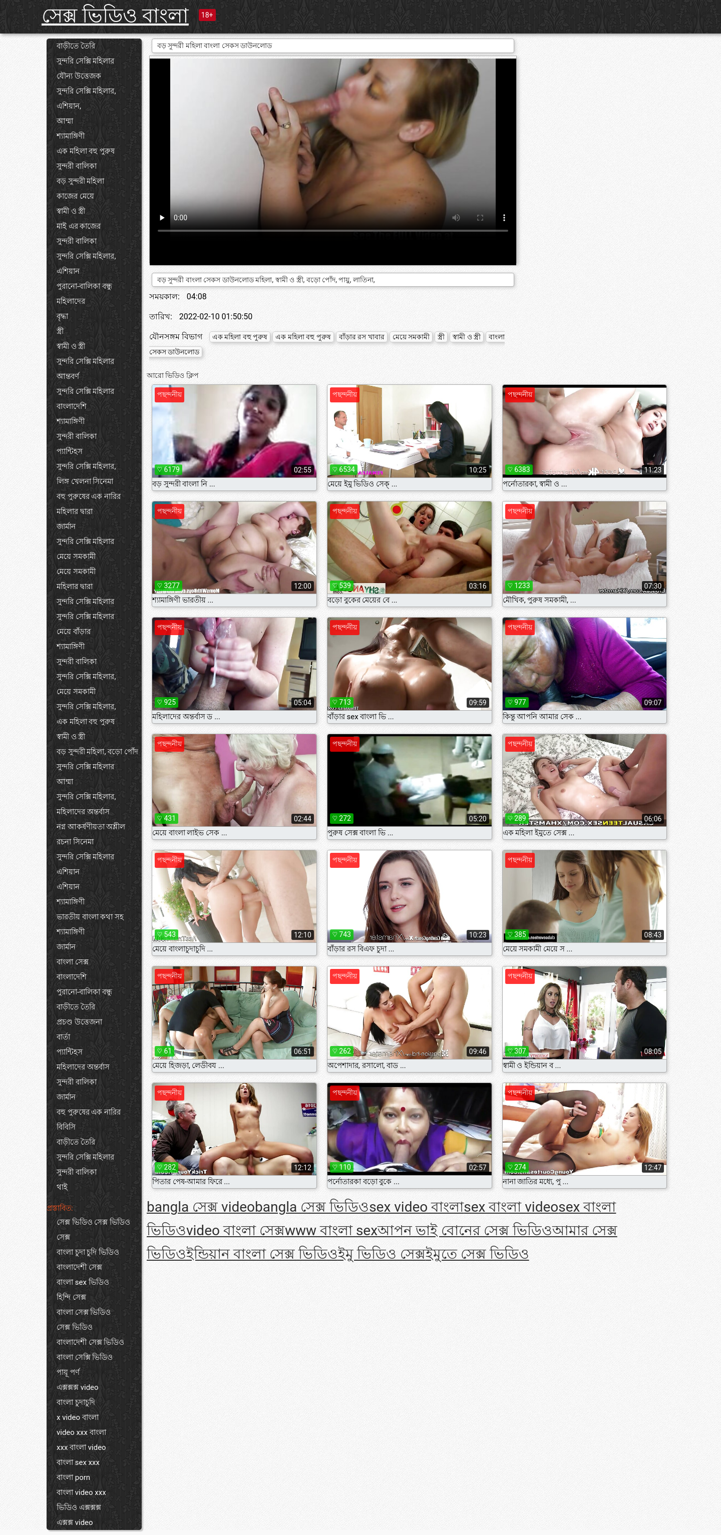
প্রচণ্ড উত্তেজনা (79, 1021)
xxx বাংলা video (81, 1447)
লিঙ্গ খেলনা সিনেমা (85, 481)
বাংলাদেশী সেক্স (79, 1267)
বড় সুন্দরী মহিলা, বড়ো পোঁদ (97, 751)
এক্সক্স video (75, 1522)
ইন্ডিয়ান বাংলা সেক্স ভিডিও (262, 1254)
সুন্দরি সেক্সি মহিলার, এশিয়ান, (86, 99)
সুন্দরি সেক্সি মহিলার (85, 61)
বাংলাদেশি (72, 406)
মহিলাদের (71, 301)
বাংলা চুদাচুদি (76, 1402)
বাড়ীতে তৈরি (76, 46)
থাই (62, 1187)
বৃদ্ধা (62, 316)
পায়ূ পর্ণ (68, 1372)
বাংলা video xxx (81, 1492)
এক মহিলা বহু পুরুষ (86, 151)
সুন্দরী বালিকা (77, 166)
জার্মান (66, 526)
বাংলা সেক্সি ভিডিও (85, 1357)
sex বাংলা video (511, 1207)
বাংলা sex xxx (78, 1462)
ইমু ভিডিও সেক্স (382, 1254)
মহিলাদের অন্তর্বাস (83, 811)
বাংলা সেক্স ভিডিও (84, 1312)
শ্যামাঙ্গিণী (71, 136)
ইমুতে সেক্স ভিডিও (477, 1254)
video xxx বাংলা (81, 1432)
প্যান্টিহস (70, 451)
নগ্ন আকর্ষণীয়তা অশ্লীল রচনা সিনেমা (91, 834)
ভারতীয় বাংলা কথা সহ (90, 916)
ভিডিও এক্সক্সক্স (79, 1507)
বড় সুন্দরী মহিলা (80, 181)
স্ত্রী (60, 331)
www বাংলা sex (331, 1230)
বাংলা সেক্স (73, 961)
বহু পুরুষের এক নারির (89, 496)
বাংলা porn (73, 1477)
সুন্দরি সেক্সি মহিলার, (86, 256)
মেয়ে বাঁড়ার (74, 631)
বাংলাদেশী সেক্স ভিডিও (90, 1342)
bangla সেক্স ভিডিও (312, 1207)
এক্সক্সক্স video (78, 1387)
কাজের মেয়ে (75, 196)
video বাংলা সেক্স (235, 1230)
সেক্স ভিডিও (75, 1327)
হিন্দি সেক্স (71, 1297)
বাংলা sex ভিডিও (83, 1282)
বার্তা (63, 1037)
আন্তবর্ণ (68, 376)
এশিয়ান (68, 271)
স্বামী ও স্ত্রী (71, 211)
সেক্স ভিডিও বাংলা (115, 16)
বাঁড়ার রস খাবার (362, 337)
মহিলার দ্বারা (75, 511)
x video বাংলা (78, 1417)
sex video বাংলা (416, 1207)
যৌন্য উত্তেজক (79, 76)
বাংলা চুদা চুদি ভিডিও (88, 1252)
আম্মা (65, 121)
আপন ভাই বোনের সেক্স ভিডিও (465, 1230)
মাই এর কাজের (79, 226)
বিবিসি (66, 1127)
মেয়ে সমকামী (76, 556)
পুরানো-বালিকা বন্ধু (84, 286)
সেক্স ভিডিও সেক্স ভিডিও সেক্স (93, 1230)
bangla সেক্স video (201, 1207)
